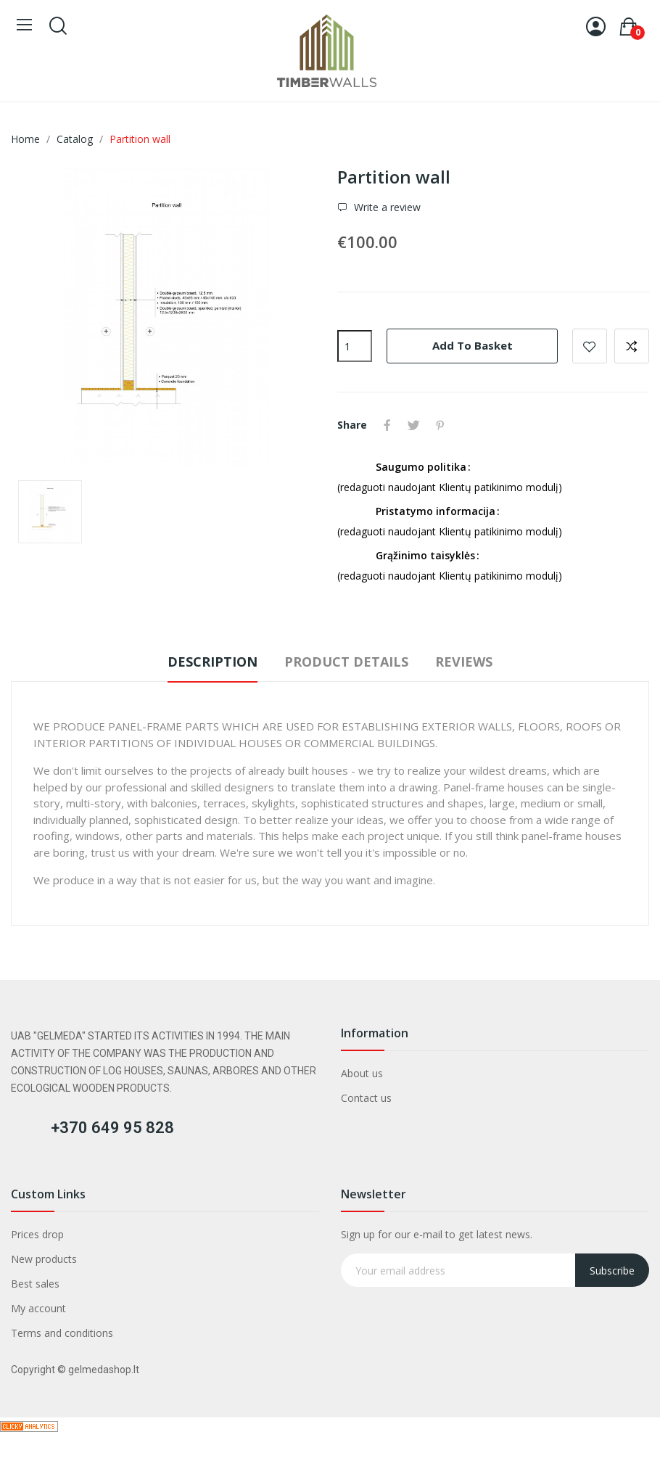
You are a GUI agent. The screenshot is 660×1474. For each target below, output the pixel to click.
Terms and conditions (62, 1334)
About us (362, 1075)
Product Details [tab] (346, 661)
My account (38, 1310)
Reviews (469, 661)
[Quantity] (354, 346)
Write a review (386, 207)
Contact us (366, 1099)
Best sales (35, 1285)
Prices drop (37, 1236)
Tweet (415, 425)
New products (44, 1260)
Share (388, 425)
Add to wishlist (589, 346)
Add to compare (631, 346)
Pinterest (443, 425)
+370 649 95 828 (112, 1128)
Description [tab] (207, 661)
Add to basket (472, 345)
